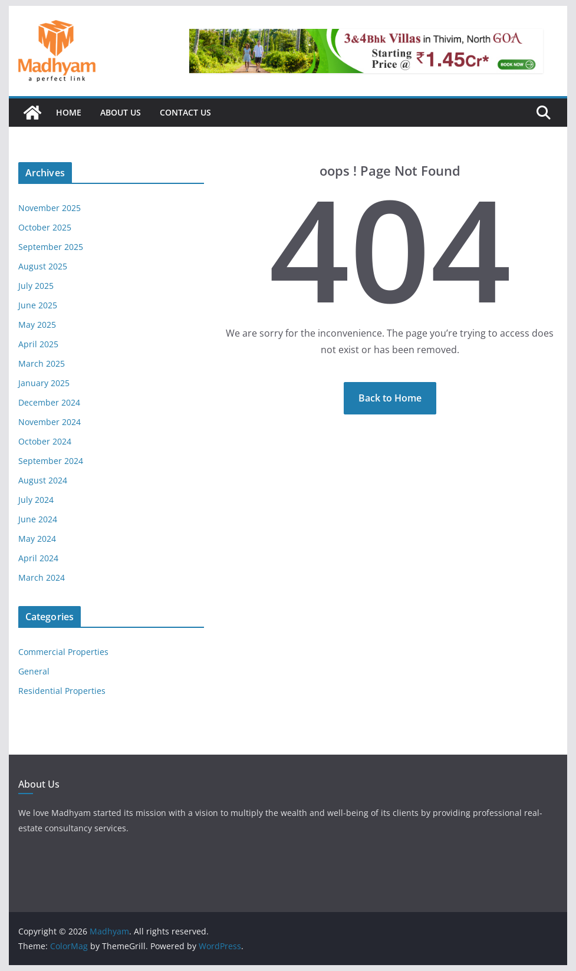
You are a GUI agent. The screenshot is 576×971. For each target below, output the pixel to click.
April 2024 (38, 558)
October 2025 (44, 227)
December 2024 (49, 402)
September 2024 (50, 460)
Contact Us (185, 112)
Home (68, 112)
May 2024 (37, 538)
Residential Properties (62, 690)
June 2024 (37, 519)
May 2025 (37, 324)
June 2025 (37, 305)
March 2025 (41, 363)
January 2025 (44, 383)
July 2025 (36, 285)
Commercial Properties (63, 651)
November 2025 (49, 207)
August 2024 (42, 480)
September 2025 (50, 246)
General (34, 671)
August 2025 (42, 266)
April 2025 (38, 344)
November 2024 (49, 421)
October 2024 (44, 441)
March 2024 (41, 577)
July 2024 (36, 499)
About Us (120, 112)
